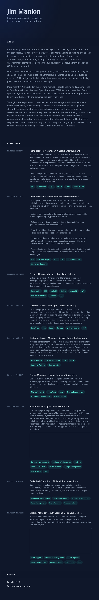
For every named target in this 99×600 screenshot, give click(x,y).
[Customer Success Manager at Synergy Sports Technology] (59, 338)
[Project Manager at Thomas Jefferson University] (54, 375)
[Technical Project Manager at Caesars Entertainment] (56, 151)
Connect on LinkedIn (19, 586)
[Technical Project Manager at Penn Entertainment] (55, 196)
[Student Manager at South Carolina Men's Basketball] (56, 513)
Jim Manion (23, 11)
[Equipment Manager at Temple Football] (50, 406)
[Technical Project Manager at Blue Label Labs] (52, 274)
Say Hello (13, 581)
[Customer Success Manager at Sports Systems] (53, 305)
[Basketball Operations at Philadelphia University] (54, 481)
